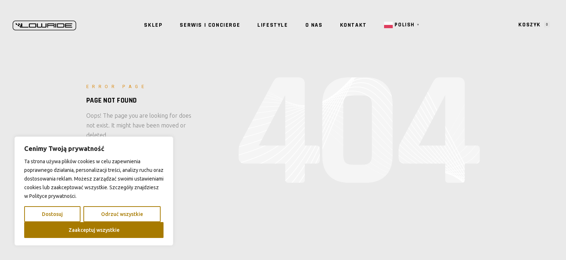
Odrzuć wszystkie (122, 214)
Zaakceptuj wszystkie (94, 230)
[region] (93, 191)
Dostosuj (52, 214)
